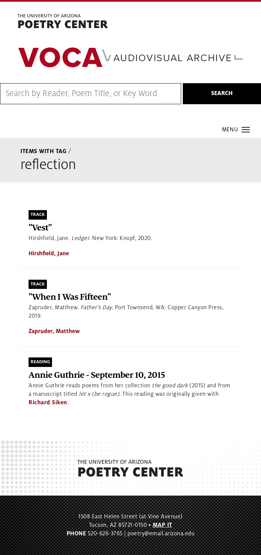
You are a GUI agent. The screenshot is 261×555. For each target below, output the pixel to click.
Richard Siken (48, 403)
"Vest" (40, 228)
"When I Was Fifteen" (70, 297)
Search (222, 93)
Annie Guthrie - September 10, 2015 (97, 375)
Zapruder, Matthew (54, 331)
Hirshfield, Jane (49, 254)
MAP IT (162, 525)
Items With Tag (43, 151)
